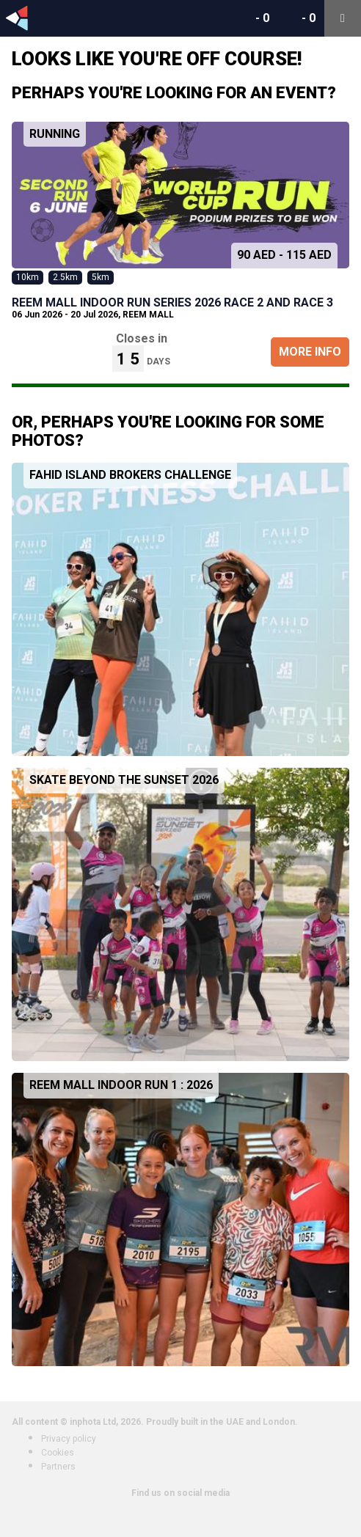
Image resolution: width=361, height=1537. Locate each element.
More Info (310, 352)
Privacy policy (68, 1439)
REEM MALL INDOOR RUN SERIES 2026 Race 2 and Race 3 (172, 302)
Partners (58, 1466)
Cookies (57, 1453)
